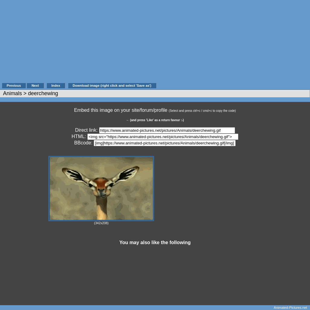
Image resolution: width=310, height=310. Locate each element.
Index (55, 85)
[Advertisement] (233, 44)
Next (35, 85)
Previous (14, 85)
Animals (12, 93)
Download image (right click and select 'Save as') (112, 85)
